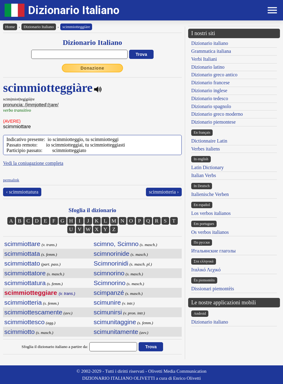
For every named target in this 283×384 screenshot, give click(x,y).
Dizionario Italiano (73, 10)
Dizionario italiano (209, 43)
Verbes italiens (205, 148)
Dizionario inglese (209, 90)
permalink (11, 180)
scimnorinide (111, 253)
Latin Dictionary (207, 167)
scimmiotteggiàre (76, 26)
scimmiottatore (25, 273)
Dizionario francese (210, 82)
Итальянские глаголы (213, 250)
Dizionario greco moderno (217, 114)
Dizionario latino (208, 67)
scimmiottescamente (33, 312)
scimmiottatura (25, 282)
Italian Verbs (203, 175)
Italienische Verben (210, 194)
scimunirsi (108, 312)
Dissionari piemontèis (212, 288)
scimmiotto (19, 331)
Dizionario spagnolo (211, 106)
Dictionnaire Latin (209, 140)
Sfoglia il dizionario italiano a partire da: (55, 346)
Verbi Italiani (204, 59)
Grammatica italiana (211, 51)
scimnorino (109, 273)
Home (10, 26)
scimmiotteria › (164, 191)
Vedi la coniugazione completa (33, 163)
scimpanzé (109, 292)
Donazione (92, 68)
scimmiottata (22, 253)
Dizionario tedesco (209, 98)
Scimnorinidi (111, 263)
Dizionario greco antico (214, 74)
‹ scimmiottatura (22, 191)
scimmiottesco (24, 321)
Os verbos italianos (210, 232)
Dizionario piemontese (213, 122)
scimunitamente (116, 331)
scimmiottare (22, 243)
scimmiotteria (23, 302)
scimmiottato (22, 263)
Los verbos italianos (211, 213)
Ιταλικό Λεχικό (206, 269)
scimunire (107, 302)
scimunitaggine (115, 321)
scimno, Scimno (116, 243)
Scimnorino (109, 282)
